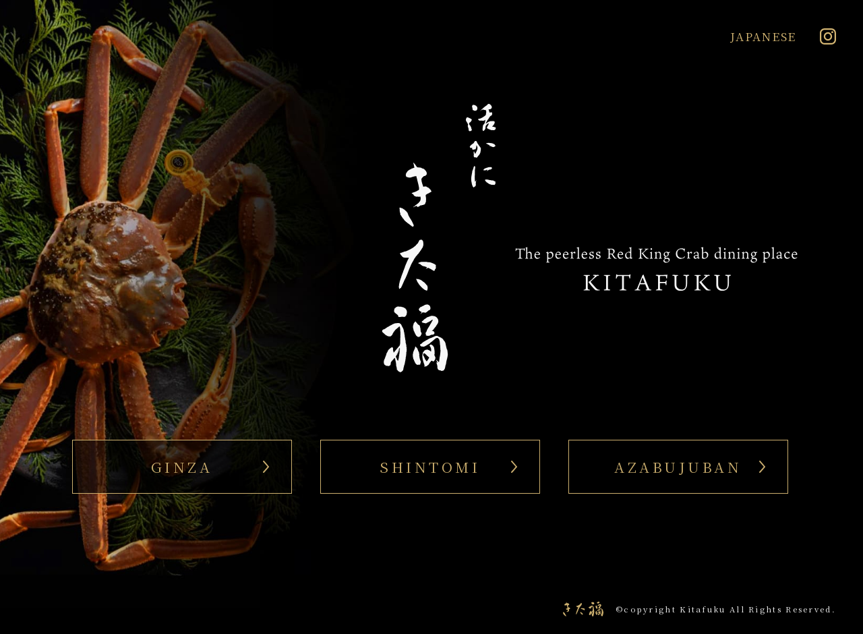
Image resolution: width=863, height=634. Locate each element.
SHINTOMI (430, 467)
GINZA (182, 467)
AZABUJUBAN (678, 467)
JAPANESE (763, 36)
